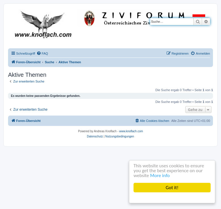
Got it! (172, 188)
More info (160, 175)
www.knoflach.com (131, 131)
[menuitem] (42, 53)
